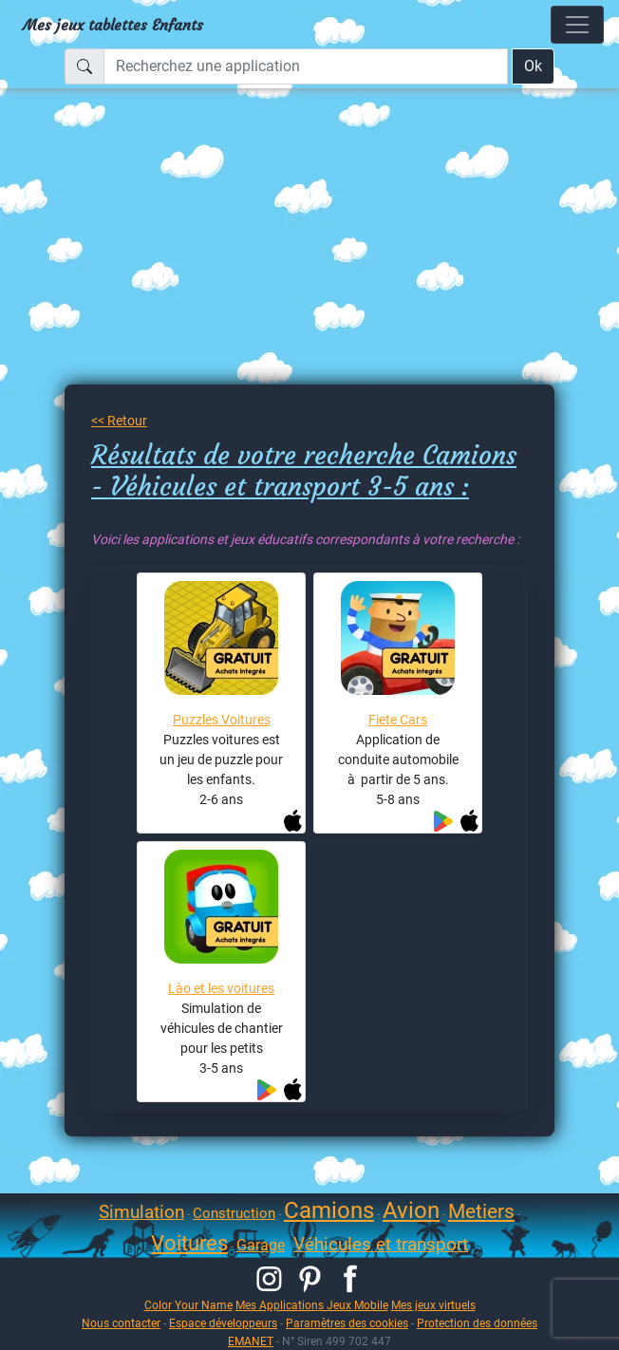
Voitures (189, 1243)
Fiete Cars (397, 719)
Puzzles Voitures (222, 719)
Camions (329, 1210)
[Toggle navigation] (577, 25)
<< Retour (119, 420)
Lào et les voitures (221, 988)
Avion (411, 1210)
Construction (234, 1213)
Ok (533, 66)
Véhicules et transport (380, 1244)
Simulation (141, 1212)
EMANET (250, 1341)
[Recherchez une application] (305, 66)
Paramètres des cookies (347, 1323)
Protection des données (477, 1323)
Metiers (481, 1211)
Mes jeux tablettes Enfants (113, 24)
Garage (260, 1245)
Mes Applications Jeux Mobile (311, 1305)
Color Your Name (188, 1305)
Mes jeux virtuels (433, 1305)
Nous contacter (121, 1323)
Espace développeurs (223, 1323)
